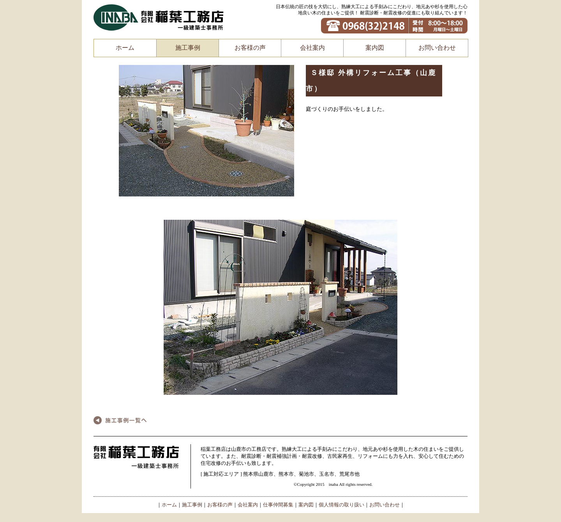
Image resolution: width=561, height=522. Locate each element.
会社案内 (312, 47)
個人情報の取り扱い (341, 505)
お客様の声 (250, 47)
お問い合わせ (437, 47)
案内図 (374, 47)
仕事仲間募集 (278, 505)
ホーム (125, 47)
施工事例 (187, 47)
